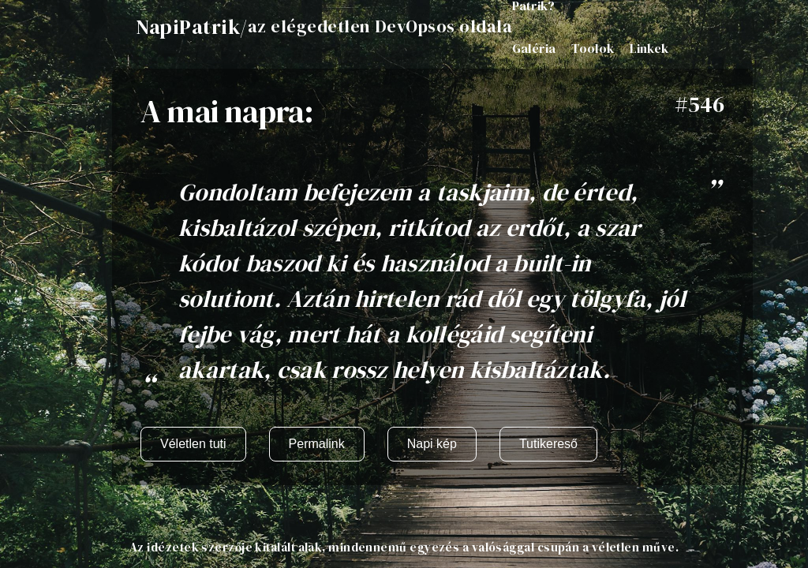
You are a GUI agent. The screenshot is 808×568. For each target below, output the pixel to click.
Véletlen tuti (193, 443)
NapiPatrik (188, 27)
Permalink (317, 443)
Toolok (592, 48)
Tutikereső (548, 443)
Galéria (534, 48)
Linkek (649, 48)
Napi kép (432, 443)
